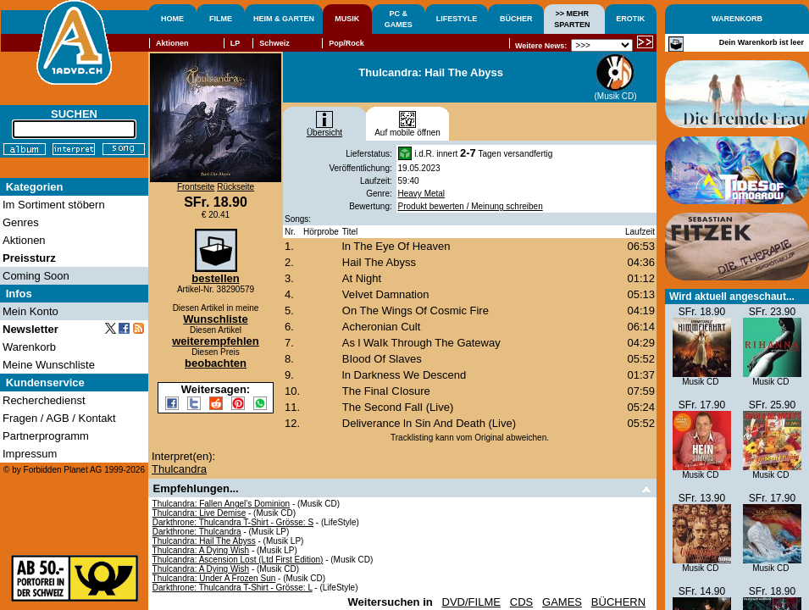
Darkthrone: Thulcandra (196, 531)
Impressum (30, 453)
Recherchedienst (44, 400)
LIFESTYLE (457, 18)
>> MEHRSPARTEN (572, 19)
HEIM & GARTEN (283, 18)
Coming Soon (36, 275)
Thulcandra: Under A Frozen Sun (214, 578)
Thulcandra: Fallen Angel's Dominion (221, 503)
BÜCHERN (618, 602)
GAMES (562, 602)
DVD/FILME (471, 602)
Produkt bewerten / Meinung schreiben (470, 206)
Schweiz (274, 43)
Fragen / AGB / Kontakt (59, 418)
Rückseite (235, 186)
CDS (521, 602)
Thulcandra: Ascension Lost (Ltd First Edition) (238, 559)
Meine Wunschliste (49, 364)
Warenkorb (29, 347)
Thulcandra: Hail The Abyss (204, 541)
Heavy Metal (422, 193)
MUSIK (347, 18)
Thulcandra (179, 469)
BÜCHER (516, 18)
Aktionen (172, 43)
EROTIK (630, 18)
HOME (172, 18)
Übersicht (324, 128)
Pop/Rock (346, 43)
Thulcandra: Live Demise (199, 513)
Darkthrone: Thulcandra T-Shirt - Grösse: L (232, 587)
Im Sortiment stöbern (54, 204)
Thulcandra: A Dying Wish (201, 550)
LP (235, 43)
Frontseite (195, 186)
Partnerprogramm (46, 436)
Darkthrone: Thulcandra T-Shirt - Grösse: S (232, 522)
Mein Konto (30, 311)
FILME (220, 18)
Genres (21, 222)
